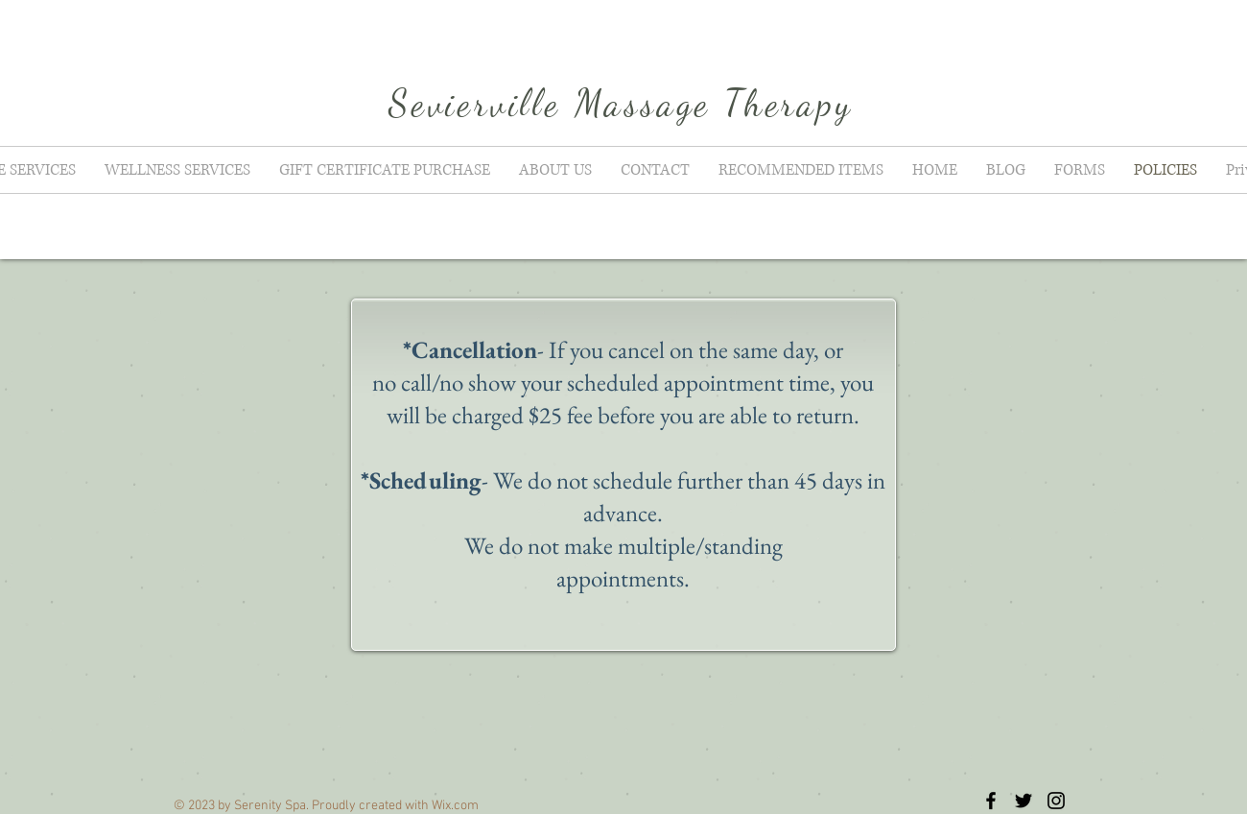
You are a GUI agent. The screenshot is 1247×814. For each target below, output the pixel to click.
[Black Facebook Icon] (990, 800)
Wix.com (455, 806)
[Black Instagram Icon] (1056, 800)
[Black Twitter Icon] (1023, 800)
